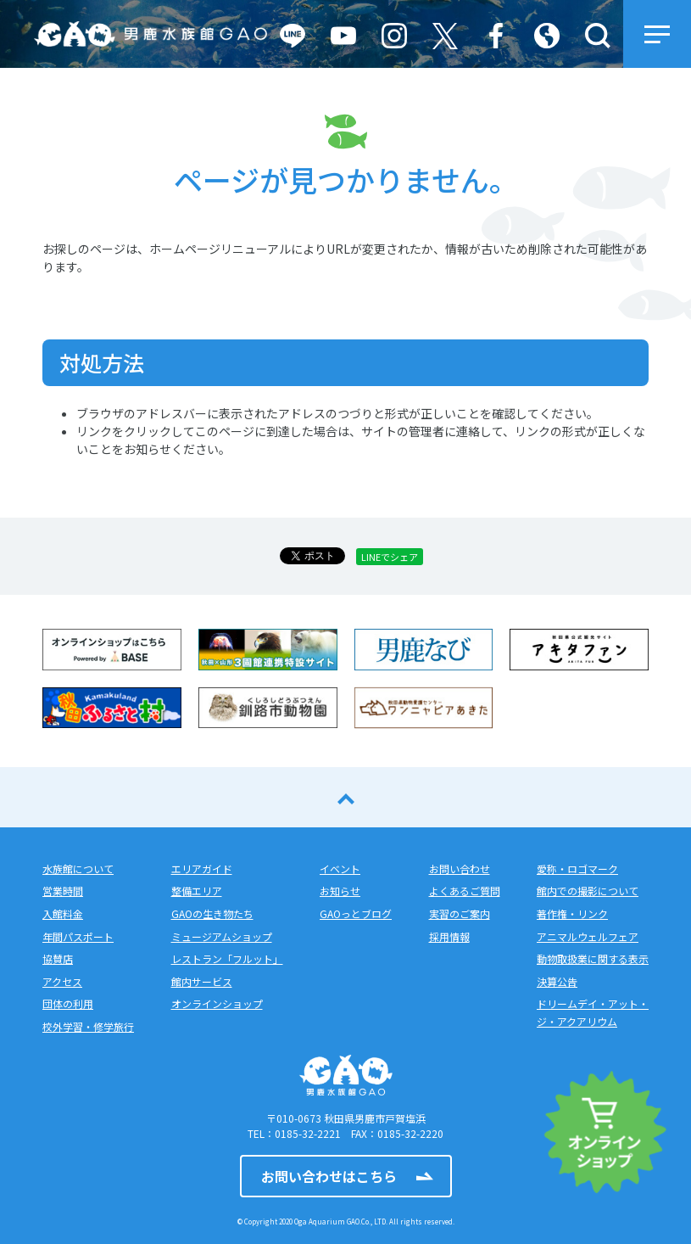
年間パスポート (78, 936)
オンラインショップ (217, 1003)
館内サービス (201, 981)
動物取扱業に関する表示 (593, 958)
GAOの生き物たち (212, 913)
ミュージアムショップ (221, 936)
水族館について (78, 868)
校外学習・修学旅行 (88, 1026)
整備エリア (196, 890)
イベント (340, 868)
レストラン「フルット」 (227, 958)
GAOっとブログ (356, 913)
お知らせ (340, 890)
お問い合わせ (459, 868)
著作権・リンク (572, 913)
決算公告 (557, 981)
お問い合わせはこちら (329, 1176)
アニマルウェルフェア (587, 936)
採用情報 (449, 936)
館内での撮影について (587, 890)
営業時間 (62, 890)
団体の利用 (67, 1003)
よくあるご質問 (464, 890)
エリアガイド (201, 868)
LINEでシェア (389, 556)
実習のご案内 (459, 913)
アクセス (62, 981)
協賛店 (57, 958)
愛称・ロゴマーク (577, 868)
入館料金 (62, 913)
